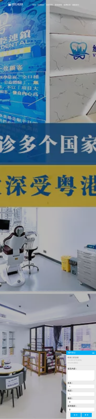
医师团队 (49, 5)
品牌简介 (41, 5)
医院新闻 (58, 5)
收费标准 (67, 5)
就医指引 (75, 5)
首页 (34, 5)
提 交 (76, 415)
